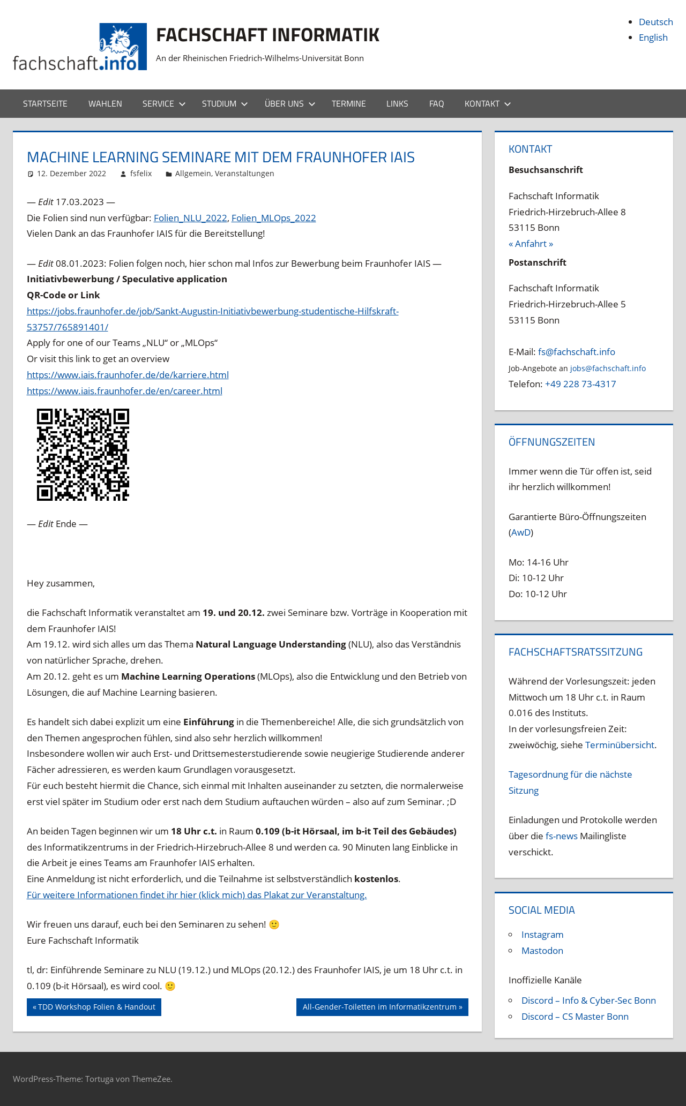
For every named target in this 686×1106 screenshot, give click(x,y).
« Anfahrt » (531, 243)
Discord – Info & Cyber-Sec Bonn (588, 1000)
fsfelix (141, 173)
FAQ (436, 103)
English (653, 37)
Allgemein (193, 173)
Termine (349, 103)
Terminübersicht (619, 745)
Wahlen (105, 103)
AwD (521, 532)
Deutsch (656, 22)
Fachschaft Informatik (267, 34)
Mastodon (542, 950)
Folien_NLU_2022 (190, 218)
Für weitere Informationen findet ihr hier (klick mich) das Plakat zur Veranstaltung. (197, 895)
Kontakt (488, 103)
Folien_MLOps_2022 (274, 218)
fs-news (562, 836)
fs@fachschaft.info (576, 351)
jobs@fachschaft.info (608, 368)
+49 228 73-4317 (580, 384)
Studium (225, 103)
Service (164, 103)
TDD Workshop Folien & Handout (96, 1008)
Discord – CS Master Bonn (575, 1016)
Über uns (290, 103)
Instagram (542, 934)
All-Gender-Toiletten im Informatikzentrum (379, 1008)
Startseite (45, 103)
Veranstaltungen (244, 173)
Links (397, 103)
